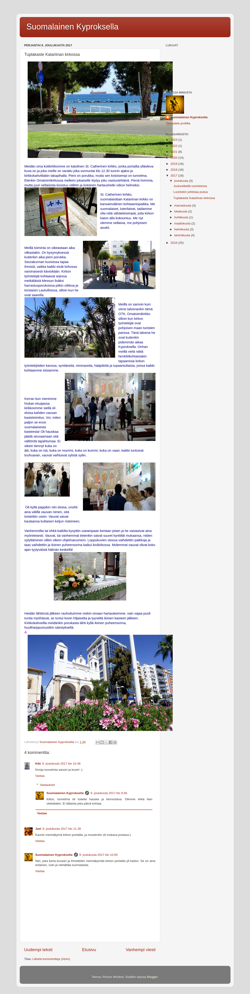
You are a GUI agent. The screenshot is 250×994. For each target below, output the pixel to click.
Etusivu (89, 949)
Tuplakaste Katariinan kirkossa (194, 198)
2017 (174, 175)
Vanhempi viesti (141, 949)
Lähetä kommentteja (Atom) (51, 959)
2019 (174, 163)
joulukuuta (181, 180)
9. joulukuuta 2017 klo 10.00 (98, 854)
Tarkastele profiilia (178, 123)
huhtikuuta (181, 217)
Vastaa (40, 775)
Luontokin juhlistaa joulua (190, 192)
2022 (174, 146)
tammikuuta (182, 235)
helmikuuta (182, 229)
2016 (174, 242)
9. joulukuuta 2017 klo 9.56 (108, 793)
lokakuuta (181, 211)
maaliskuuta (183, 223)
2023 (174, 139)
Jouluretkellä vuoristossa (190, 186)
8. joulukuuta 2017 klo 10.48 (61, 763)
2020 (174, 157)
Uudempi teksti (38, 949)
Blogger (152, 977)
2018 (174, 169)
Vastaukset (47, 785)
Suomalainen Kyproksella (73, 26)
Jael (38, 828)
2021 (174, 151)
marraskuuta (183, 205)
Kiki (38, 763)
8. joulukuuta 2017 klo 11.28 (62, 828)
